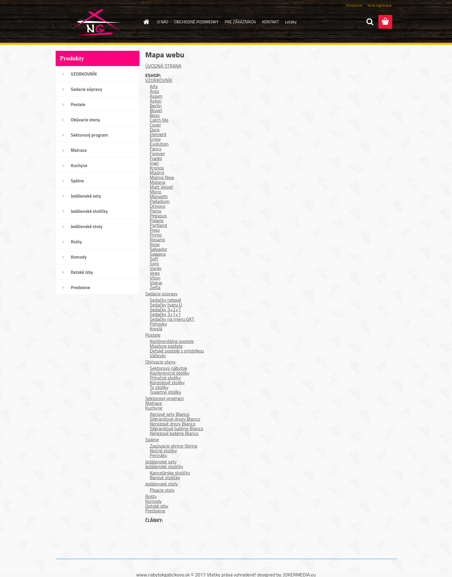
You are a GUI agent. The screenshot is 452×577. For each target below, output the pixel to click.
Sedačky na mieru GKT (172, 319)
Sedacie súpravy (86, 89)
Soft (154, 258)
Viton (155, 277)
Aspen (156, 96)
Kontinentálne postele (172, 341)
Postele (78, 104)
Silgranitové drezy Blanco (175, 418)
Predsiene (80, 287)
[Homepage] (146, 22)
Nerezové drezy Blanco (173, 423)
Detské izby (82, 272)
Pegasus (158, 215)
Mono (156, 191)
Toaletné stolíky (165, 392)
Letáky (291, 22)
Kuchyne (79, 165)
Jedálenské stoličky (89, 211)
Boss (155, 115)
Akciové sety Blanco (170, 414)
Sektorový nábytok (168, 368)
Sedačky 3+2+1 (165, 309)
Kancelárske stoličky (170, 472)
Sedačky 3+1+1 (165, 314)
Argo (154, 91)
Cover (155, 124)
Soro (154, 263)
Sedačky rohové (165, 299)
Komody (79, 257)
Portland (158, 225)
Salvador (158, 249)
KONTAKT (270, 22)
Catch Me (159, 119)
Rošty (76, 241)
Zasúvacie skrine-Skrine (174, 445)
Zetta (155, 287)
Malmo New (162, 177)
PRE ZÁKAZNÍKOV (240, 22)
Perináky (159, 455)
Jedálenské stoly (87, 226)
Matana (157, 182)
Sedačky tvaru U (166, 304)
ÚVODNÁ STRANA (163, 65)
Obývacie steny (85, 119)
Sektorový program (89, 135)
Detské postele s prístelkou (177, 350)
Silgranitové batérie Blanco (176, 428)
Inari (154, 163)
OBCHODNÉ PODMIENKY (196, 22)
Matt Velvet (161, 186)
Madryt (157, 172)
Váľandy (158, 355)
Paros (156, 210)
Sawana (158, 253)
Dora (154, 129)
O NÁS (162, 22)
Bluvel (156, 110)
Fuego (156, 158)
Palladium (160, 201)
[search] (370, 22)
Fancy (156, 148)
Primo (156, 234)
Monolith (159, 196)
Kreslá (156, 328)
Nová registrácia (379, 5)
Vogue (156, 282)
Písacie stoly (162, 490)
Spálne (77, 180)
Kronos (157, 167)
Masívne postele (166, 345)
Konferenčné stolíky (170, 372)
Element (158, 134)
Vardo (156, 268)
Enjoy (155, 139)
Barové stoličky (165, 477)
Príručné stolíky (165, 377)
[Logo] (97, 22)
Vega (155, 273)
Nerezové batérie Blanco (174, 433)
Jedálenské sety (86, 196)
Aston (156, 100)
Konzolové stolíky (167, 382)
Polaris (157, 220)
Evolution (159, 143)
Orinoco (157, 206)
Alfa (154, 86)
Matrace (79, 150)
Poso (155, 229)
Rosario (157, 239)
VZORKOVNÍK (84, 74)
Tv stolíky (159, 387)
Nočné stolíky (163, 450)
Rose (155, 244)
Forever (157, 153)
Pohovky (158, 323)
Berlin (156, 105)
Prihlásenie (354, 5)
